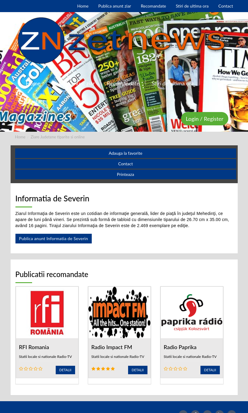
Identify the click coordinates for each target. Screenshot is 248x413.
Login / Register (204, 118)
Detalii (65, 370)
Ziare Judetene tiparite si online (58, 136)
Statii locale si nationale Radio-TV (45, 356)
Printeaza (125, 174)
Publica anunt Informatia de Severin (53, 238)
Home (20, 136)
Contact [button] (125, 163)
